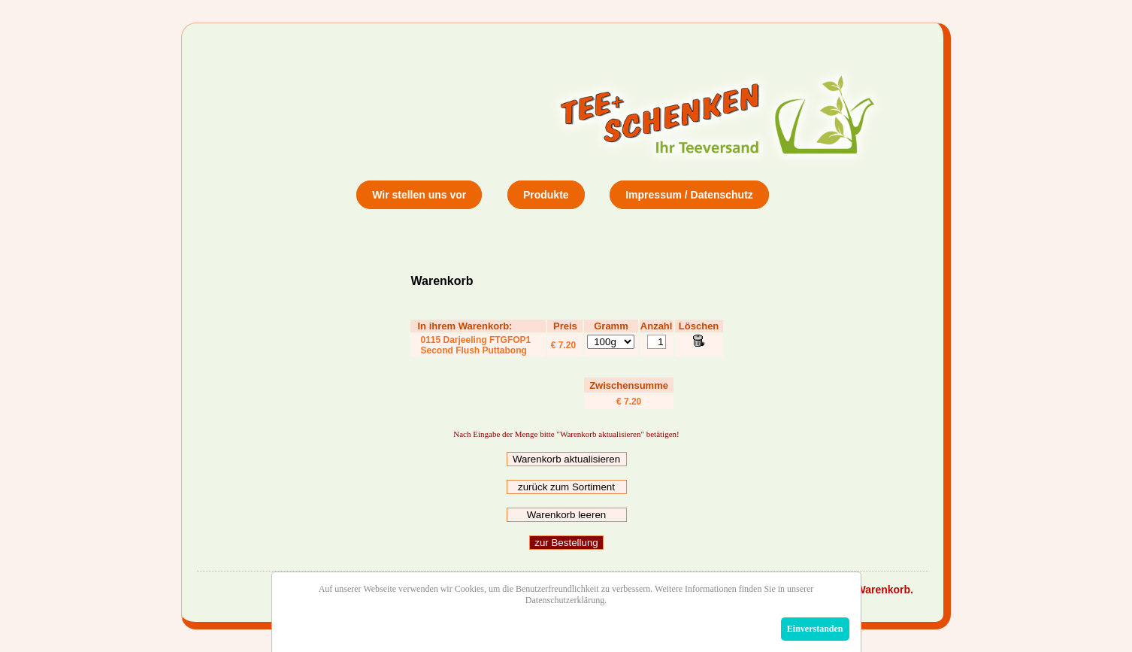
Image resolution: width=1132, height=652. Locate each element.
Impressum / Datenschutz (689, 195)
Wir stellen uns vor (419, 195)
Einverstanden (815, 628)
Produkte (546, 195)
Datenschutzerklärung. (566, 600)
